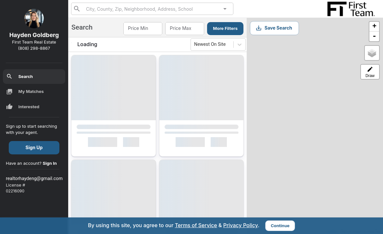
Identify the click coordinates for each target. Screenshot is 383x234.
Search (19, 76)
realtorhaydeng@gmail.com (34, 178)
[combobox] (152, 9)
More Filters (225, 28)
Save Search (273, 28)
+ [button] (374, 27)
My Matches (25, 91)
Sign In (50, 163)
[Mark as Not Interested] (134, 143)
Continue (280, 225)
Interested (23, 106)
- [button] (374, 36)
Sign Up (34, 147)
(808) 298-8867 (34, 48)
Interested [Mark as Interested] (102, 143)
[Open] (224, 8)
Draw (370, 72)
